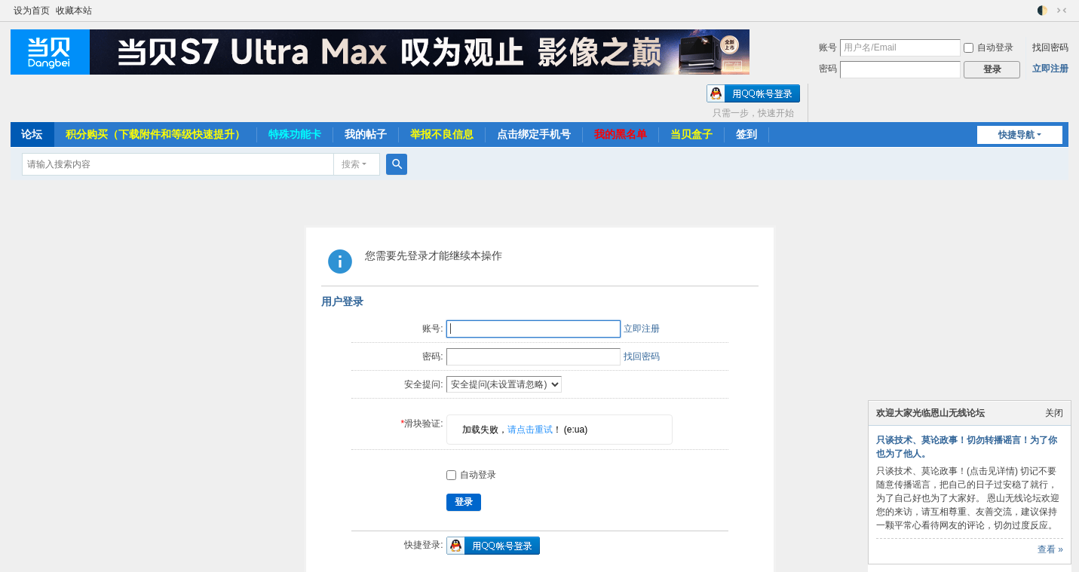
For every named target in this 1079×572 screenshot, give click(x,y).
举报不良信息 (442, 134)
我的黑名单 (620, 134)
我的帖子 (366, 134)
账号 (828, 47)
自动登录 (988, 47)
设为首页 (32, 10)
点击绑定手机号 (534, 134)
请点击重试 (530, 429)
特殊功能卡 (294, 134)
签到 (746, 134)
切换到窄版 (1061, 10)
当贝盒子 (691, 134)
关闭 (1054, 413)
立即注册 (1050, 68)
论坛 (31, 134)
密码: (432, 356)
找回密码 (1050, 47)
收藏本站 (74, 10)
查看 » (1050, 549)
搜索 (351, 164)
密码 (828, 68)
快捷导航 (1016, 135)
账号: (432, 328)
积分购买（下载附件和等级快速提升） (155, 134)
